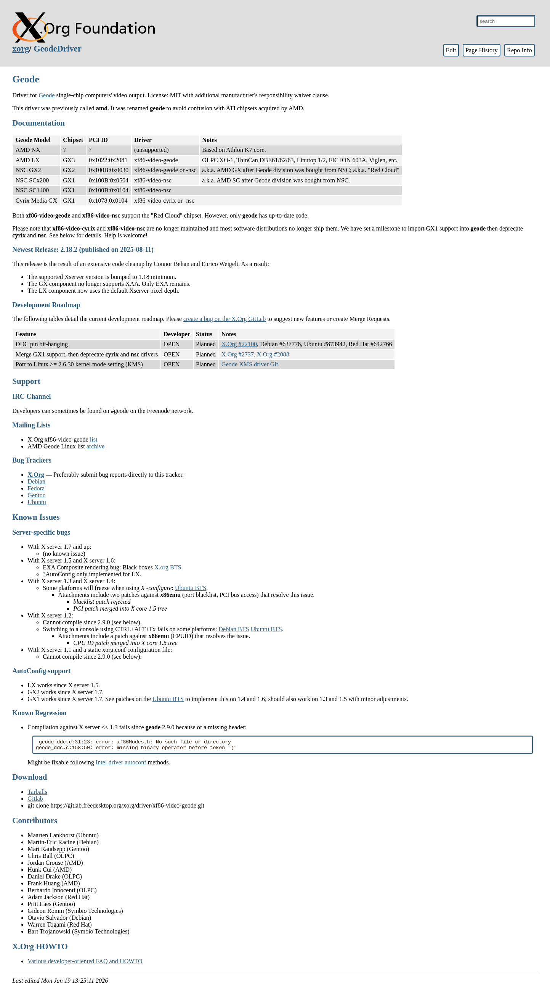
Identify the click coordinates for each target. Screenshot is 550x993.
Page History (481, 50)
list (94, 439)
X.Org (35, 474)
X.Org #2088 (273, 354)
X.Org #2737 (237, 354)
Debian (36, 481)
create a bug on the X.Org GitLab (224, 319)
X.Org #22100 (239, 344)
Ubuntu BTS (190, 588)
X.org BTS (167, 567)
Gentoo (36, 495)
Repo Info (519, 50)
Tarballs (37, 794)
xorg (20, 48)
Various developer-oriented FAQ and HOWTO (84, 963)
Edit (451, 50)
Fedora (36, 488)
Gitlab (35, 801)
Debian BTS (233, 629)
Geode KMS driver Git (249, 364)
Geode (46, 95)
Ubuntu (36, 502)
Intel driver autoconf (121, 764)
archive (96, 446)
